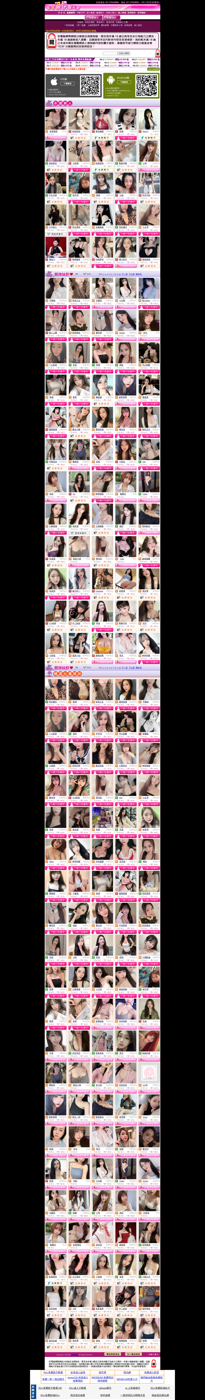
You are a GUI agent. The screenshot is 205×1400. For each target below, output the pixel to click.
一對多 (64, 131)
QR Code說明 (153, 69)
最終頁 (139, 274)
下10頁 (132, 274)
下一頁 (125, 274)
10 (120, 274)
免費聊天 (109, 131)
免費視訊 (86, 131)
